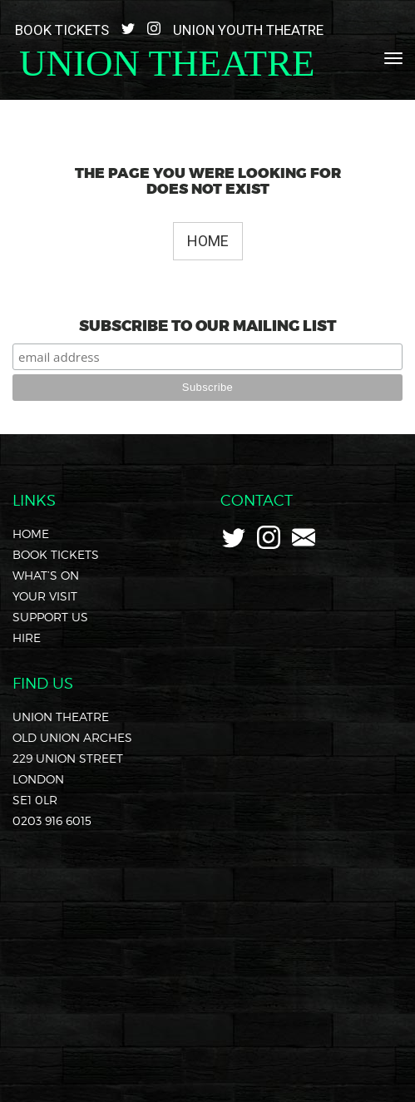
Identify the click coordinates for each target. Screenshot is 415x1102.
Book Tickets (62, 30)
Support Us (50, 617)
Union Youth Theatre (248, 30)
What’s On (45, 575)
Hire (26, 637)
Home (208, 241)
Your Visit (44, 596)
